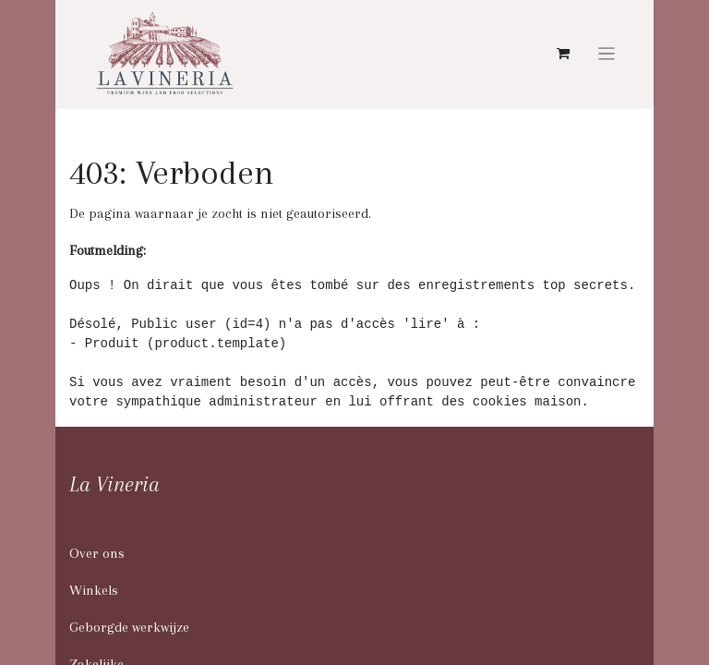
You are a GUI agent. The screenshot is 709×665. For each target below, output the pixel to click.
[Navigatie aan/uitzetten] (607, 53)
